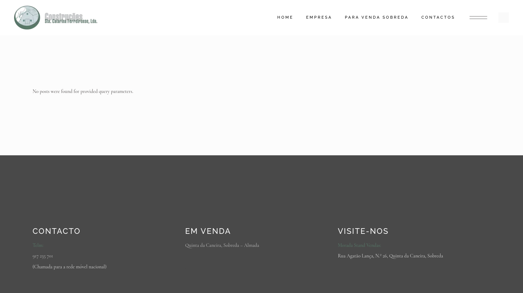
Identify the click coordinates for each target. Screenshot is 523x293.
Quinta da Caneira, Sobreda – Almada (222, 245)
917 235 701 (43, 256)
